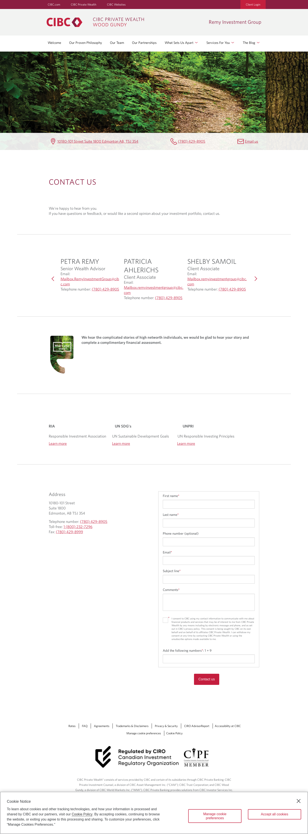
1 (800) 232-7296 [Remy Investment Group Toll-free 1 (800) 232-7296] (78, 526)
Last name (171, 514)
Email (167, 552)
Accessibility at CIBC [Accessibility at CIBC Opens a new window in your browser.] (228, 726)
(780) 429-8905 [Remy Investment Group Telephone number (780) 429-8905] (191, 141)
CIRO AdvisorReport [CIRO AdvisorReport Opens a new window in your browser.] (196, 726)
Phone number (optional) (180, 533)
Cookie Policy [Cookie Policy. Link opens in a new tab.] (174, 733)
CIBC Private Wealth (83, 4)
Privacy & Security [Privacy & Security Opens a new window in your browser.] (166, 726)
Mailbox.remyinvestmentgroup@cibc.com (153, 290)
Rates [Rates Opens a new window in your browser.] (72, 726)
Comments (171, 590)
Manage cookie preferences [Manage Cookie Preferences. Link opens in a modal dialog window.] (143, 733)
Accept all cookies (274, 814)
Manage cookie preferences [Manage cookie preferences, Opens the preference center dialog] (215, 816)
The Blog (251, 43)
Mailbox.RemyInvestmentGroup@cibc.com (90, 282)
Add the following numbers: (187, 650)
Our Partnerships (144, 43)
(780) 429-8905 (105, 289)
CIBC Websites (116, 4)
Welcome (54, 43)
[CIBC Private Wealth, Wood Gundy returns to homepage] (125, 22)
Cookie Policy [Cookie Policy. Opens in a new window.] (82, 814)
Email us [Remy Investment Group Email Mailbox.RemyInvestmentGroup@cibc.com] (251, 141)
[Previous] (53, 278)
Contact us (206, 679)
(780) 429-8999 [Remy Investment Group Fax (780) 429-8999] (69, 532)
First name (171, 496)
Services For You (220, 43)
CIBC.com (54, 4)
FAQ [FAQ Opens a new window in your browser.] (84, 726)
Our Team (117, 43)
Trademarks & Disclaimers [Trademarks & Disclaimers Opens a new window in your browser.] (132, 726)
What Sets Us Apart (181, 43)
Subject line (172, 571)
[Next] (255, 278)
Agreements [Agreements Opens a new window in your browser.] (101, 726)
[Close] (298, 801)
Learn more (58, 443)
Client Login (253, 4)
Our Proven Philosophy (85, 43)
